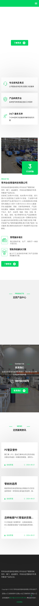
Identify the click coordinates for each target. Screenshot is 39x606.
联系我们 (19, 390)
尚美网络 (19, 602)
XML (25, 598)
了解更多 (19, 43)
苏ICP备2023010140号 (16, 598)
